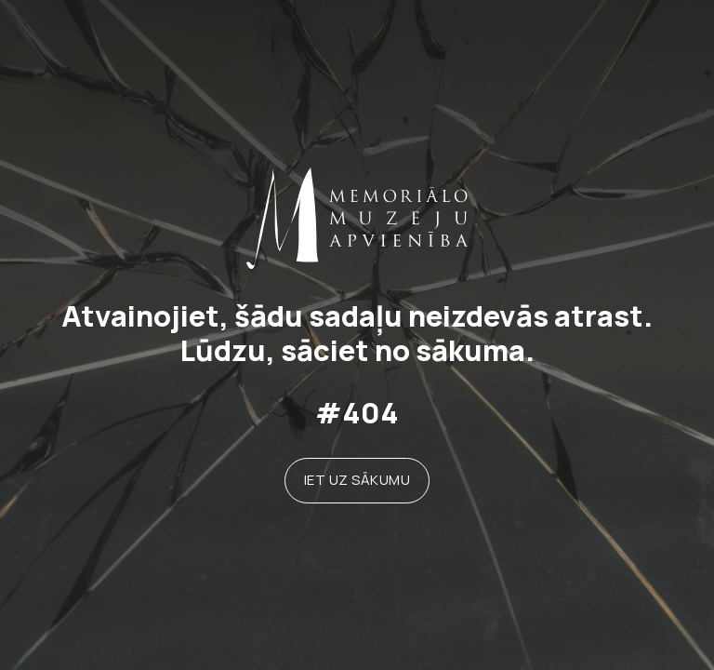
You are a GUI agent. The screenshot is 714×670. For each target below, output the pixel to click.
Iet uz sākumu (357, 479)
